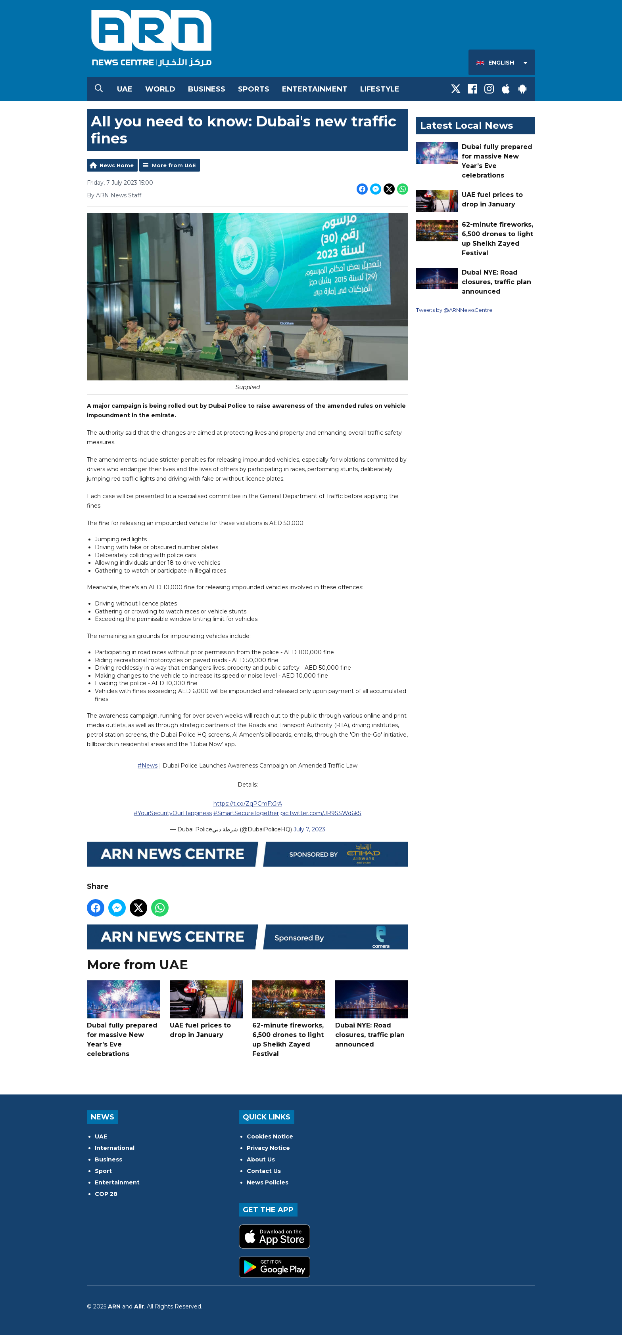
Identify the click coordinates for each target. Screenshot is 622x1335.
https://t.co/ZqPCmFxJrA (247, 803)
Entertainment (314, 89)
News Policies (267, 1182)
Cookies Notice (270, 1136)
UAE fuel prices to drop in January (206, 1009)
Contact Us (264, 1171)
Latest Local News (466, 125)
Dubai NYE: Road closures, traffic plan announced (371, 1014)
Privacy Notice (268, 1148)
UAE (124, 89)
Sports (253, 89)
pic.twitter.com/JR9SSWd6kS (320, 813)
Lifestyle (379, 89)
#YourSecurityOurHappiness (173, 813)
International (114, 1148)
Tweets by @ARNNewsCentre (454, 310)
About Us (261, 1159)
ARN (114, 1306)
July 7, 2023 (309, 829)
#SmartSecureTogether (246, 813)
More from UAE (174, 165)
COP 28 (106, 1193)
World (160, 89)
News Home (117, 165)
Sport (103, 1171)
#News (147, 765)
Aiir (139, 1306)
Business (206, 89)
